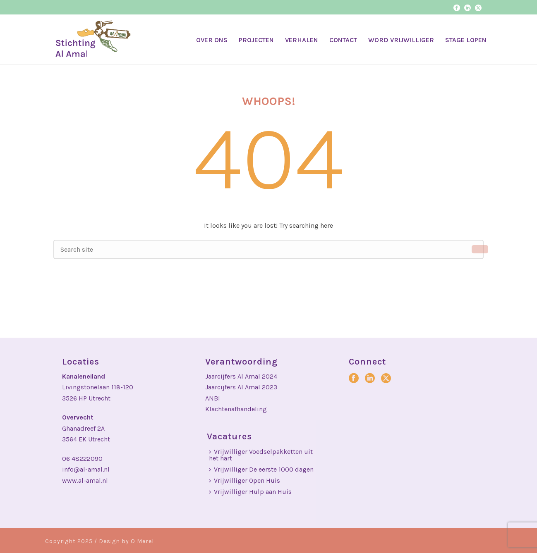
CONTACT (343, 40)
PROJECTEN (256, 40)
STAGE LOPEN (466, 40)
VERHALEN (301, 40)
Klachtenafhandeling (236, 409)
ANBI (212, 398)
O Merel (142, 541)
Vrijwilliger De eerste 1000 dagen (261, 469)
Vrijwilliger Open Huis (244, 480)
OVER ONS (212, 40)
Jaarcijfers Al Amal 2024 (241, 376)
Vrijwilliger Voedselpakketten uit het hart (261, 455)
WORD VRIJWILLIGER (401, 40)
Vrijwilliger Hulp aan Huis (250, 492)
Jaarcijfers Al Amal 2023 (241, 387)
